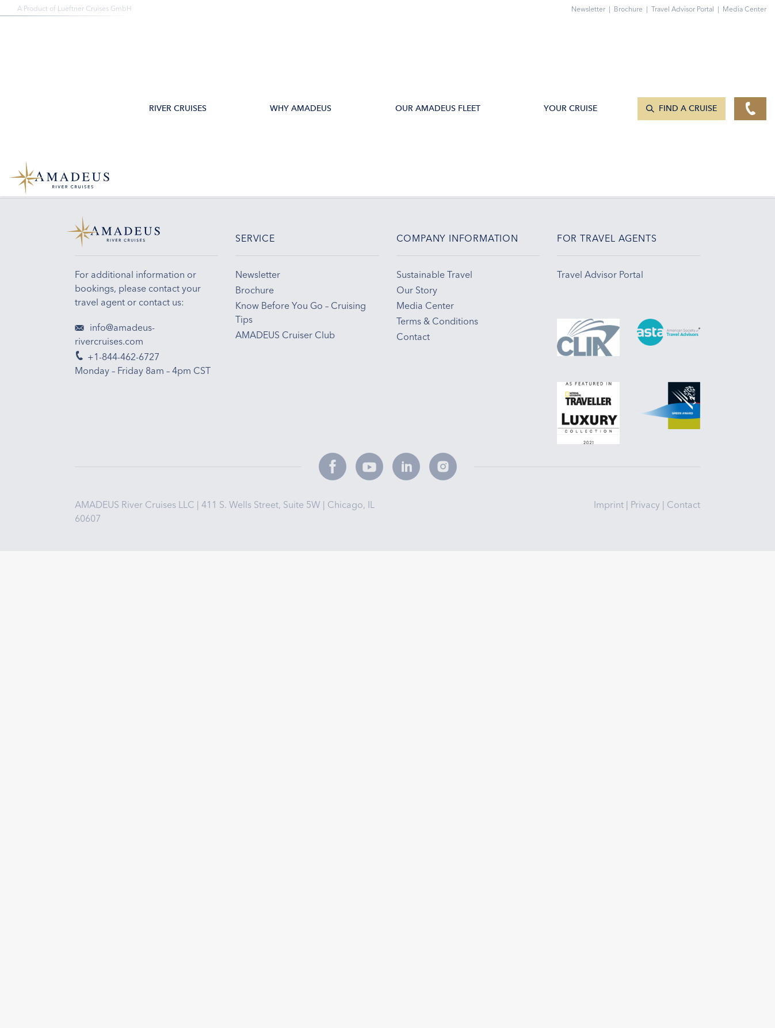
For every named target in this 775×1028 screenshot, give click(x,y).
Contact (683, 505)
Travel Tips (528, 153)
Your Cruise (572, 38)
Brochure (632, 9)
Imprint (610, 505)
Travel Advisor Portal (687, 9)
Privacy (646, 505)
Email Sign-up (317, 153)
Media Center (744, 9)
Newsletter (592, 9)
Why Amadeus (302, 38)
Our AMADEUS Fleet (439, 38)
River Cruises (179, 38)
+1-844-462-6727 (111, 153)
